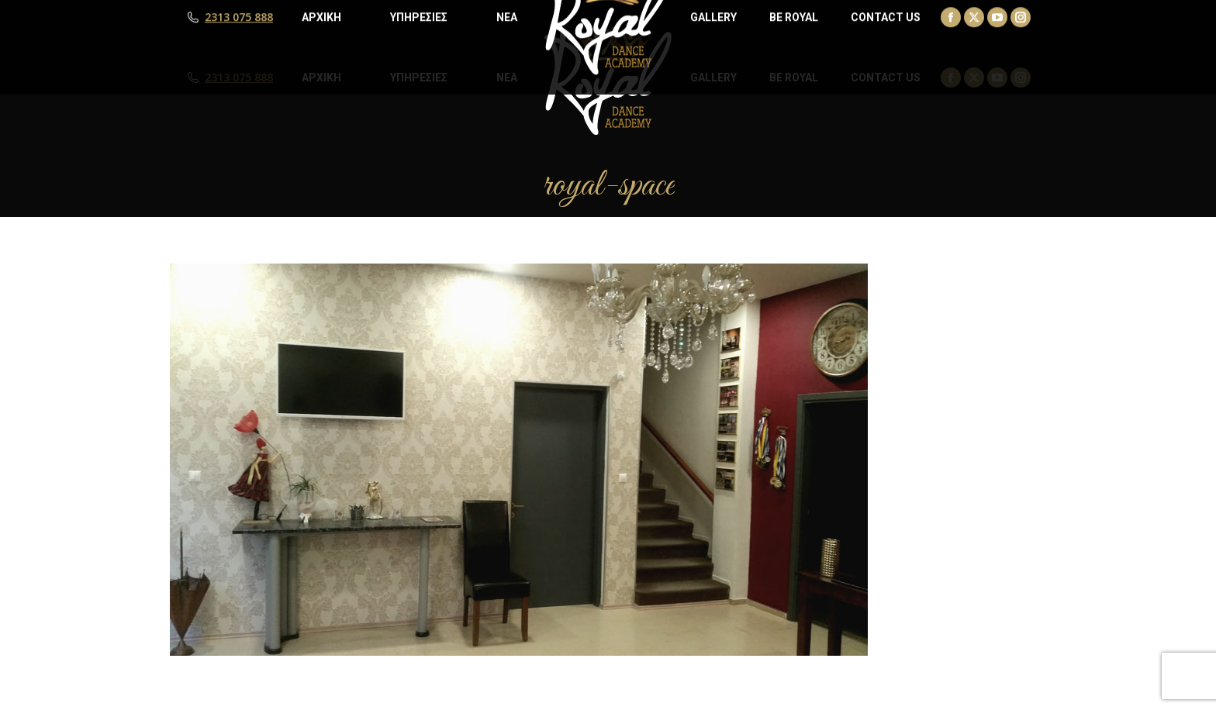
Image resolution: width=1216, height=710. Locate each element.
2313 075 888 (239, 77)
